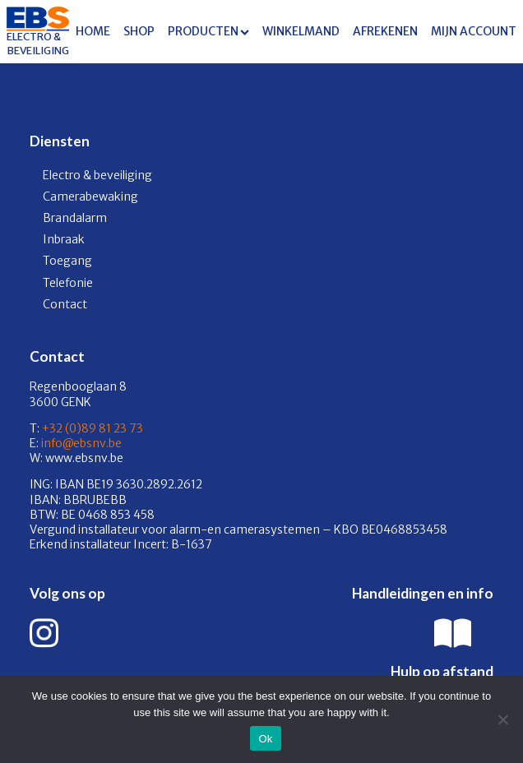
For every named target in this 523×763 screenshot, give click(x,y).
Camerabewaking (90, 196)
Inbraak (64, 239)
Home (93, 31)
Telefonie (68, 282)
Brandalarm (75, 217)
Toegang (67, 260)
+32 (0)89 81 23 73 (92, 428)
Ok (265, 739)
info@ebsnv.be (80, 443)
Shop (139, 31)
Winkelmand (301, 31)
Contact (65, 304)
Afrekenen (385, 31)
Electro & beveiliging (97, 175)
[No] (502, 719)
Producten (208, 31)
